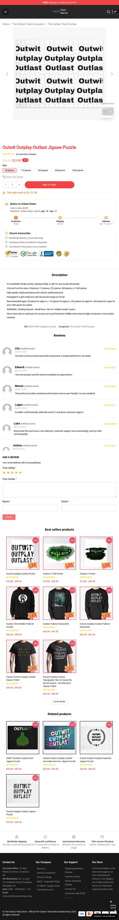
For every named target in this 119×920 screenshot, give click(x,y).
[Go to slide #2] (67, 127)
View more (59, 702)
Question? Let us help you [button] (104, 916)
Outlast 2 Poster (87, 573)
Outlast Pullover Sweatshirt (56, 624)
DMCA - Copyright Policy (48, 881)
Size (4, 165)
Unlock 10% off (113, 906)
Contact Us (70, 889)
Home (5, 24)
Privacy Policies (44, 877)
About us (41, 868)
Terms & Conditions (46, 873)
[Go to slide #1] (51, 127)
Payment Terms (72, 876)
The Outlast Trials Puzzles (62, 24)
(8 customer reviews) (26, 154)
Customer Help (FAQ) (75, 893)
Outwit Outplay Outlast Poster (20, 573)
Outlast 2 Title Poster (53, 573)
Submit (9, 517)
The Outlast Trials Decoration (28, 24)
